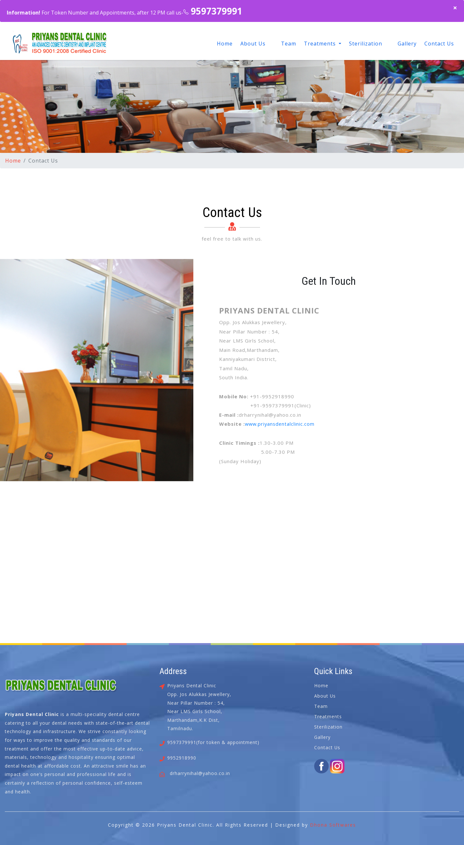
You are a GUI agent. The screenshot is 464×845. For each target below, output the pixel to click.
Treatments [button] (320, 43)
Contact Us (439, 43)
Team (288, 43)
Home (225, 43)
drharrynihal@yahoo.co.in (200, 773)
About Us (253, 43)
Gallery (407, 43)
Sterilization (365, 43)
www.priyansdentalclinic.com (280, 424)
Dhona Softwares (333, 825)
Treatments (328, 716)
